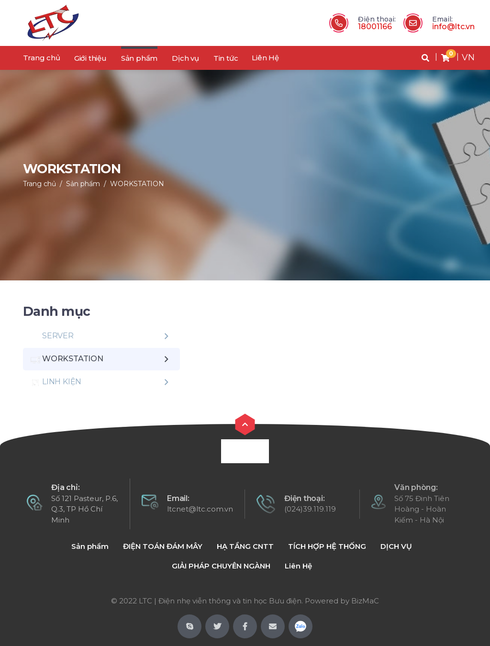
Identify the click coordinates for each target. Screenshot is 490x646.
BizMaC (365, 600)
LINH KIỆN (56, 382)
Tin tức (225, 58)
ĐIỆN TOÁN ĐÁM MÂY (162, 546)
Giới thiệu (90, 58)
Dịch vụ (185, 58)
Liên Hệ (265, 57)
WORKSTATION (137, 183)
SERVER (52, 336)
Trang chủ (41, 57)
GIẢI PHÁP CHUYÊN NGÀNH (221, 565)
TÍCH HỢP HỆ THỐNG (327, 546)
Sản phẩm (139, 58)
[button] (425, 58)
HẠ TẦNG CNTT (245, 546)
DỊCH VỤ (396, 546)
